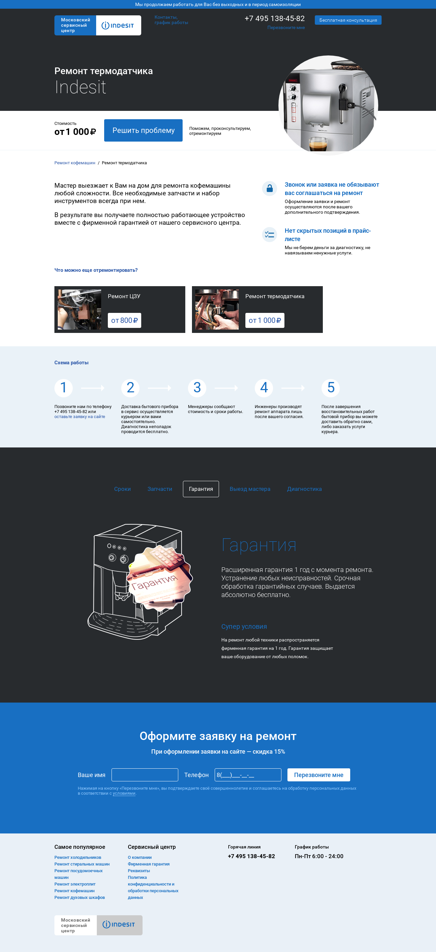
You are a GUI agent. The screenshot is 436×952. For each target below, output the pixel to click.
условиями (124, 793)
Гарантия (201, 489)
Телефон (196, 774)
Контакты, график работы (171, 19)
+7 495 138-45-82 (275, 18)
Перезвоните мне (286, 27)
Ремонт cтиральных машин (82, 864)
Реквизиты (139, 870)
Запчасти (160, 489)
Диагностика (304, 489)
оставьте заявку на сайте (79, 416)
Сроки (122, 489)
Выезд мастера (250, 489)
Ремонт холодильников (77, 857)
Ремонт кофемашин (74, 162)
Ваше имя (91, 774)
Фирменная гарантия (149, 864)
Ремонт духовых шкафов (79, 897)
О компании (140, 857)
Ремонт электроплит (74, 884)
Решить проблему (144, 130)
